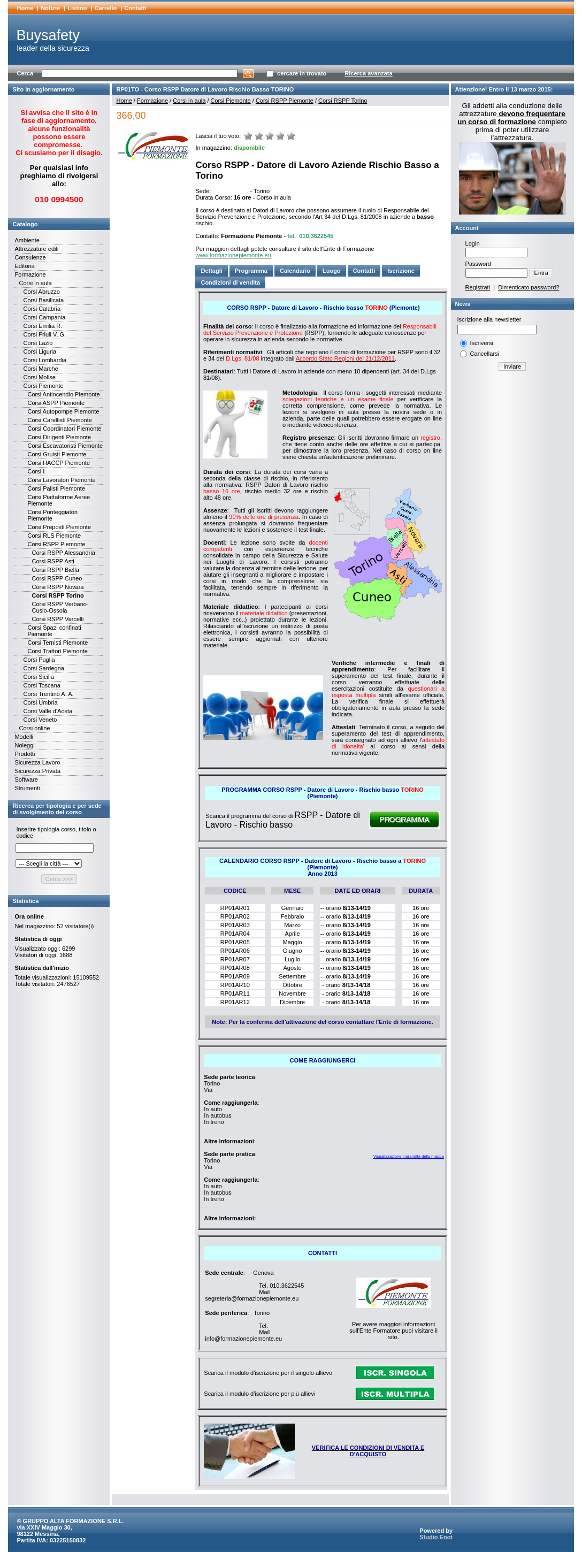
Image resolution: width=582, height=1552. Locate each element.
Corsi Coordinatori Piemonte (64, 428)
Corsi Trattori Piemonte (57, 651)
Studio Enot (436, 1537)
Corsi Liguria (39, 351)
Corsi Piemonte (43, 386)
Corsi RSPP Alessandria (63, 552)
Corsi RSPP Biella (55, 570)
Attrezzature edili (36, 249)
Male (259, 136)
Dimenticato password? (528, 287)
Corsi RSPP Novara (57, 587)
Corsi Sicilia (38, 677)
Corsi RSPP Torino (57, 595)
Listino (77, 8)
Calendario (295, 270)
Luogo (332, 270)
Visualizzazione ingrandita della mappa (408, 1156)
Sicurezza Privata (37, 771)
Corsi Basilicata (43, 300)
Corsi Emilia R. (42, 326)
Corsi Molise (39, 377)
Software (25, 779)
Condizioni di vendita (230, 282)
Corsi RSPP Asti (53, 561)
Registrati (477, 287)
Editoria (24, 266)
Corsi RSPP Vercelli (57, 619)
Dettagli (211, 270)
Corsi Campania (44, 317)
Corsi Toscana (41, 685)
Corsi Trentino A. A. (48, 694)
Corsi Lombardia (44, 360)
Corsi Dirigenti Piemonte (59, 437)
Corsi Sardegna (43, 668)
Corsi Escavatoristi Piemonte (65, 445)
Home (25, 8)
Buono (280, 136)
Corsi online (34, 728)
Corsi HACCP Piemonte (58, 463)
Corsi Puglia (39, 659)
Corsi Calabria (41, 308)
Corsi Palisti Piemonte (56, 488)
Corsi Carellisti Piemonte (59, 420)
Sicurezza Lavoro (37, 762)
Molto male (248, 136)
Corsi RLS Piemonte (54, 535)
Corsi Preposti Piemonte (59, 527)
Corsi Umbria (40, 702)
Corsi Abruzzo (41, 291)
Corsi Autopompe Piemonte (63, 411)
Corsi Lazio (37, 343)
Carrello (106, 8)
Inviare (512, 366)
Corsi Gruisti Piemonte (56, 454)
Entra (541, 273)
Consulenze (29, 257)
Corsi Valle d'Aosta (47, 711)
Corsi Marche (40, 368)
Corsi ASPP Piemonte (56, 403)
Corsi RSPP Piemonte (56, 544)
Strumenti (27, 788)
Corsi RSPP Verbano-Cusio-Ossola (60, 607)
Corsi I (35, 471)
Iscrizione (401, 270)
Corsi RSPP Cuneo (57, 578)
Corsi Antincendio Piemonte (63, 394)
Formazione (29, 274)
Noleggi (24, 745)
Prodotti (24, 754)
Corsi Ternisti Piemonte (57, 642)
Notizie (50, 8)
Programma (251, 270)
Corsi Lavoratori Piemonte (61, 480)
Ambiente (26, 240)
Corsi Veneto (40, 719)
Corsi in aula (35, 283)
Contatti (135, 8)
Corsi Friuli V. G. (44, 334)
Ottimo (291, 136)
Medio (269, 136)
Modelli (23, 736)
